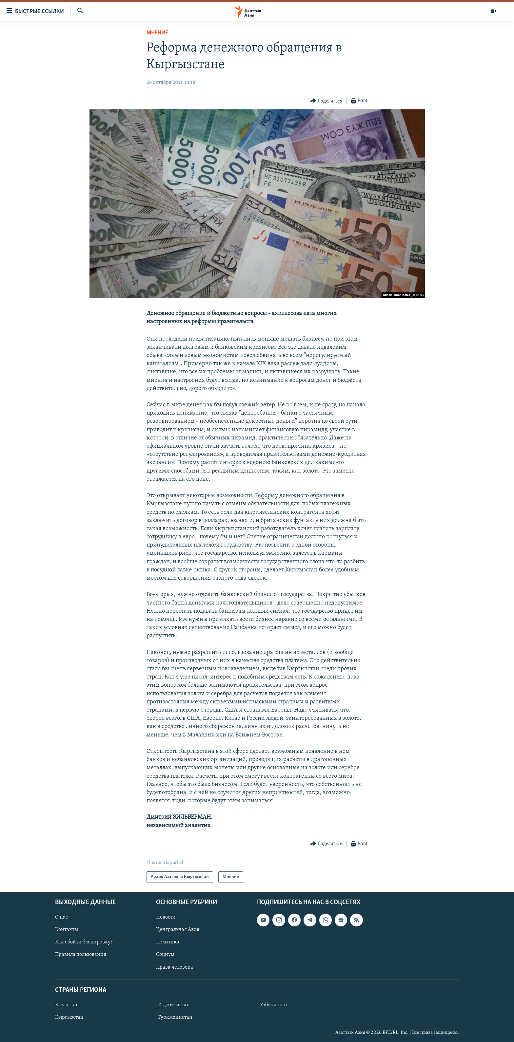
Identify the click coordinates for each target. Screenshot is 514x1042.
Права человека (174, 967)
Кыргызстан (69, 1017)
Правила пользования (80, 954)
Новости (166, 917)
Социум (165, 954)
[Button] (326, 101)
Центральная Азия (177, 929)
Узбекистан (273, 1005)
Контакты (66, 929)
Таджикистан (174, 1005)
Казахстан (67, 1005)
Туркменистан (175, 1017)
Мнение (157, 33)
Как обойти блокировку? (83, 942)
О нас (61, 917)
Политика (167, 942)
